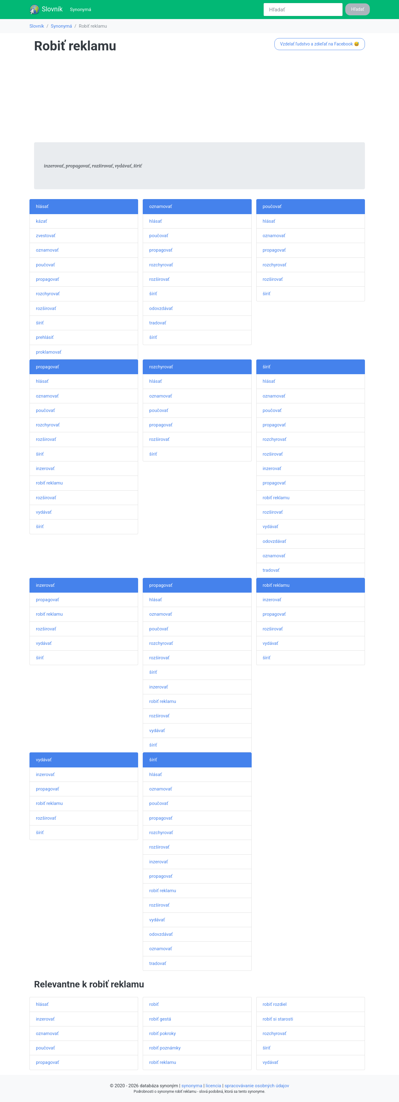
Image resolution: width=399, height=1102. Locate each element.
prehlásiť (45, 337)
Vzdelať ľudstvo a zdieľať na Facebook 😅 (319, 43)
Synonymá (82, 9)
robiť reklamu (49, 483)
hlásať (42, 206)
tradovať (157, 323)
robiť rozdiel (275, 1004)
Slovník (46, 9)
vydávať (44, 512)
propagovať (47, 279)
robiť (154, 1004)
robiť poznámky (164, 1048)
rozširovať (46, 308)
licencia (213, 1085)
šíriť (40, 323)
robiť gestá (160, 1019)
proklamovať (48, 352)
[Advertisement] (199, 99)
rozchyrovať (48, 293)
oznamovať (47, 250)
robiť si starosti (278, 1019)
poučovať (45, 265)
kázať (41, 221)
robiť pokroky (162, 1033)
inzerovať (45, 468)
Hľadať (357, 9)
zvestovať (46, 235)
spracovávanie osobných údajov (257, 1085)
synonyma (191, 1085)
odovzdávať (160, 308)
